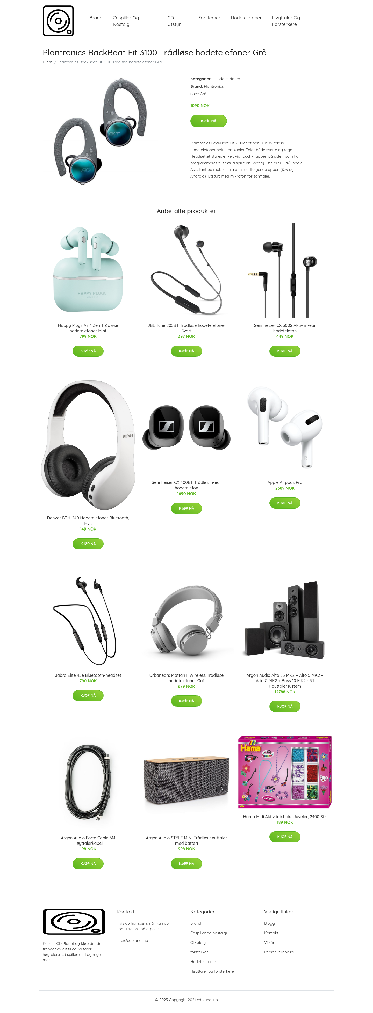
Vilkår (269, 946)
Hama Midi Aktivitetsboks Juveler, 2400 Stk (285, 821)
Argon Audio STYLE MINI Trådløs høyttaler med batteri (186, 845)
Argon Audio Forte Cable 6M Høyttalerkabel (88, 845)
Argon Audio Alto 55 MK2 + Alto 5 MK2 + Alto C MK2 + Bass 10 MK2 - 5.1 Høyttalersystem (284, 685)
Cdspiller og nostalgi (126, 23)
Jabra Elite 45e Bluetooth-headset (88, 679)
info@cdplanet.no (132, 944)
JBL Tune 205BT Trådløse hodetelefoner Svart (186, 332)
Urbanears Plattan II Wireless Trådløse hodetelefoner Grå (186, 682)
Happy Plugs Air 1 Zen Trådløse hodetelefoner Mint (88, 332)
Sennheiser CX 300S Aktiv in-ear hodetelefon (285, 332)
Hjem (47, 66)
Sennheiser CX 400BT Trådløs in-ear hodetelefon (186, 489)
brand (96, 20)
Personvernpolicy (279, 956)
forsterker (209, 20)
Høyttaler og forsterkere (286, 23)
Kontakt (271, 937)
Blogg (269, 927)
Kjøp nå (208, 125)
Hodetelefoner (246, 20)
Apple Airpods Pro (285, 486)
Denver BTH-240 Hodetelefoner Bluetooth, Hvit (88, 525)
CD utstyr (174, 23)
